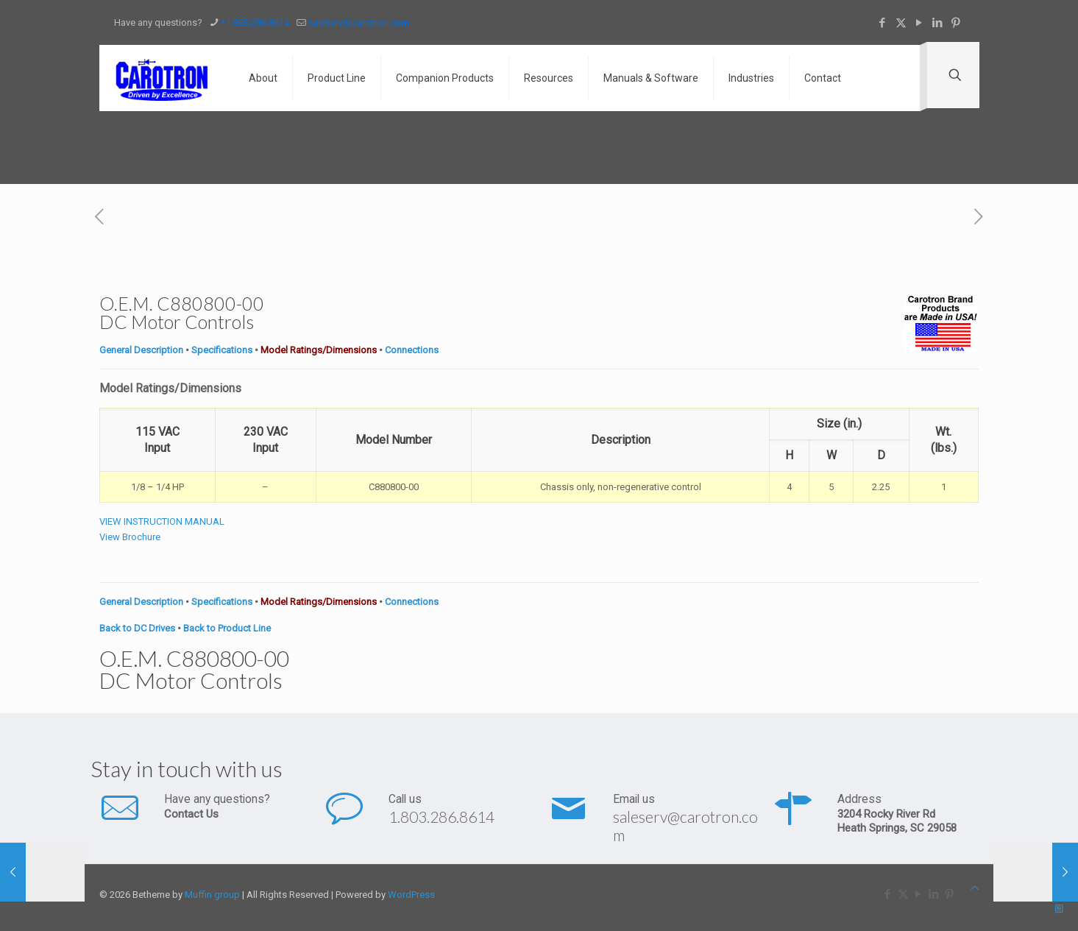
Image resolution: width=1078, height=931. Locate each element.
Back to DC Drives (137, 628)
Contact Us (191, 814)
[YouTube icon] (919, 22)
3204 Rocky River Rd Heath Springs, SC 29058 (897, 821)
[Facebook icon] (882, 22)
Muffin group (212, 894)
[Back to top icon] (974, 888)
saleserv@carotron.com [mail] (358, 22)
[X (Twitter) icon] (901, 22)
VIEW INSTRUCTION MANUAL (161, 521)
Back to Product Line (227, 628)
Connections (412, 349)
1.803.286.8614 (441, 816)
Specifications (221, 349)
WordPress (411, 894)
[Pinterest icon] (956, 22)
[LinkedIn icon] (937, 22)
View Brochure (129, 536)
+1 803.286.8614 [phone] (255, 22)
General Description (141, 349)
